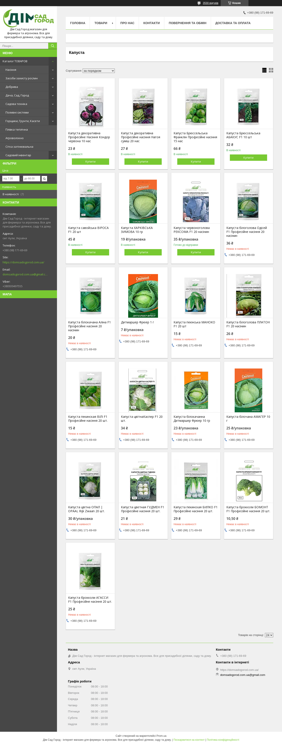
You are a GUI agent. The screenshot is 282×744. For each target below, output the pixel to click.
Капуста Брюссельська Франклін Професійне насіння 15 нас (195, 137)
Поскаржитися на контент (188, 739)
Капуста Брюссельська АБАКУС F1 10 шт (243, 135)
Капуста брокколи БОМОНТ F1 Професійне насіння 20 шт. (248, 509)
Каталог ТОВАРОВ (15, 61)
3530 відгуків (210, 3)
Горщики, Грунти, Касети (22, 121)
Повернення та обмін (187, 23)
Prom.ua (161, 735)
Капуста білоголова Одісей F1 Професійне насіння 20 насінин (246, 232)
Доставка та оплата (233, 23)
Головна (77, 23)
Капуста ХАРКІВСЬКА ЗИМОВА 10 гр (137, 230)
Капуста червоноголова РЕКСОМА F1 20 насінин (192, 230)
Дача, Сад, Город (17, 95)
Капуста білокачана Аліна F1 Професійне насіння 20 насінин (89, 326)
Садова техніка (16, 104)
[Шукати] (52, 46)
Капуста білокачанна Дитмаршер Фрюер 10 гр (192, 419)
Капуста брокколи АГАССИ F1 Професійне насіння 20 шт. (90, 600)
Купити (90, 161)
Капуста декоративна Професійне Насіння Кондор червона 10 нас (89, 137)
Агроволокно (14, 138)
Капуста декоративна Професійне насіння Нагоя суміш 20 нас (140, 137)
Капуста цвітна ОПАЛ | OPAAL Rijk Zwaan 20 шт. (86, 509)
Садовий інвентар (18, 155)
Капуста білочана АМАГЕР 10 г (248, 419)
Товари (100, 23)
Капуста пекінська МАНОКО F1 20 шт (194, 324)
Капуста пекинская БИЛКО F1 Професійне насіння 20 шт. (196, 509)
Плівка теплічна (16, 129)
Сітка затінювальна (19, 147)
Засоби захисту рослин (21, 78)
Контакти (151, 23)
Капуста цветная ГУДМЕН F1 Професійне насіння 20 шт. (142, 509)
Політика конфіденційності (223, 739)
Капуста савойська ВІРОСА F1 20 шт (88, 230)
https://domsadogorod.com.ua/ (23, 262)
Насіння (10, 70)
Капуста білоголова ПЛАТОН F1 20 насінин (248, 324)
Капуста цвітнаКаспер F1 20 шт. (142, 419)
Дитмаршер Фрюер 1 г (137, 322)
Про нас (127, 23)
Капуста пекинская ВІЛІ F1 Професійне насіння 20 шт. (88, 419)
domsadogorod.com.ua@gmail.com (25, 274)
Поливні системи (17, 112)
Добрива (11, 87)
